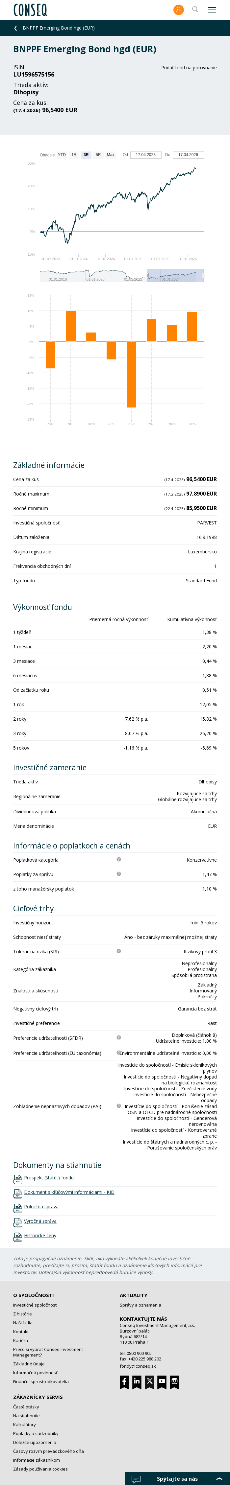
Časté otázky (26, 1407)
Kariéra (20, 1340)
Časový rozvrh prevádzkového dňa (48, 1451)
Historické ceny (40, 1236)
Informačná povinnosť (35, 1373)
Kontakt (21, 1331)
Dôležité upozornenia (34, 1442)
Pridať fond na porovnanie (189, 67)
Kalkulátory (24, 1424)
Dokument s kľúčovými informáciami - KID (69, 1192)
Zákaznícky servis (38, 1397)
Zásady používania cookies (40, 1469)
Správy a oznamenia (140, 1305)
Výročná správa (40, 1221)
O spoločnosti (33, 1295)
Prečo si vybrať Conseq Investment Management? (48, 1352)
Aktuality (133, 1295)
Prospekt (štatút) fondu (49, 1178)
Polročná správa (41, 1207)
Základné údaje (29, 1364)
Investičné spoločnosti (35, 1305)
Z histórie (22, 1314)
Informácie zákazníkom (36, 1460)
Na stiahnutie (26, 1416)
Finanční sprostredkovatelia (41, 1381)
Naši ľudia (23, 1323)
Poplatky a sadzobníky (36, 1433)
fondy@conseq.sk (138, 1366)
